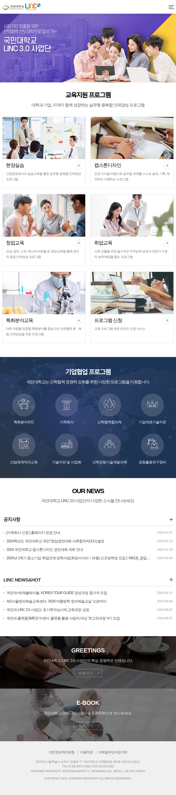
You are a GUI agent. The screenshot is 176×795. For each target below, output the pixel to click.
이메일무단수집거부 (112, 752)
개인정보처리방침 (61, 752)
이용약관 (86, 752)
